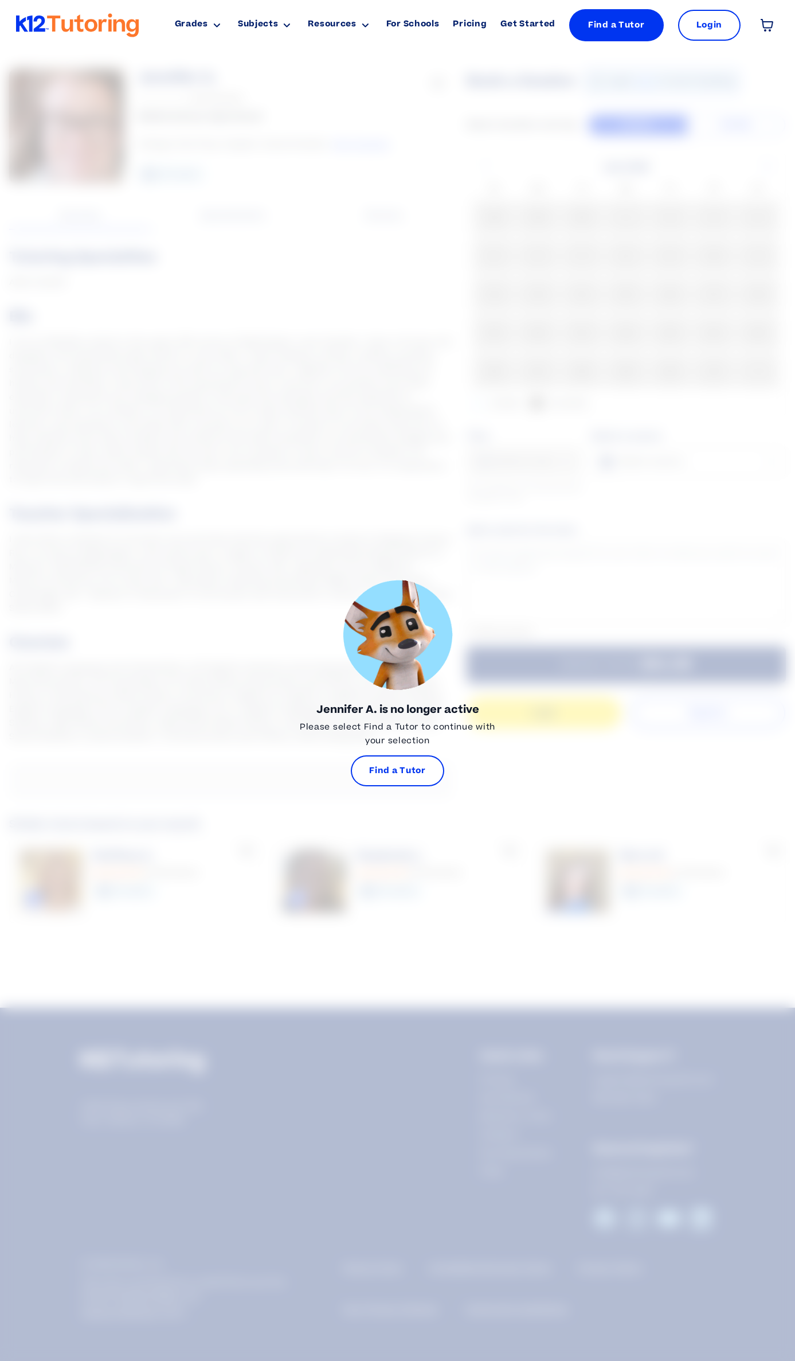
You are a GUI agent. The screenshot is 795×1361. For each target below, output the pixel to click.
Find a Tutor (616, 25)
